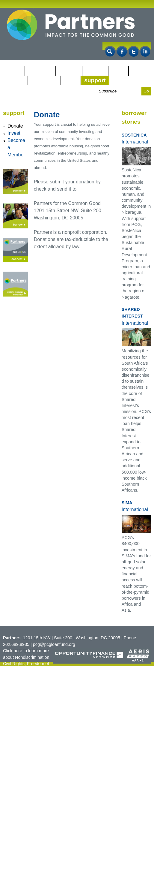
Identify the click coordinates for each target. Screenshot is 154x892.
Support (94, 80)
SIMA (127, 502)
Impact (15, 80)
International (135, 141)
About (14, 70)
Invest (13, 133)
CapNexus (44, 80)
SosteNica (134, 135)
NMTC (118, 70)
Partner (69, 70)
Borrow (95, 70)
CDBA (71, 80)
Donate (15, 125)
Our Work (40, 70)
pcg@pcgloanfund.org (54, 644)
